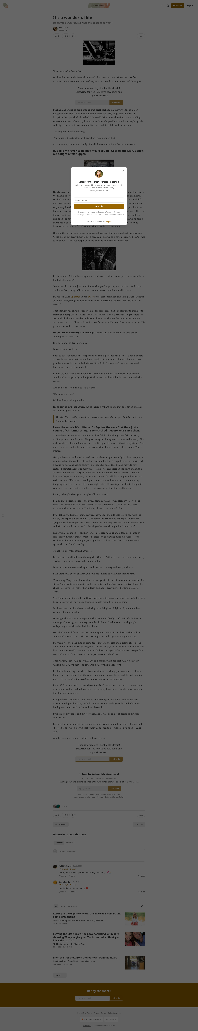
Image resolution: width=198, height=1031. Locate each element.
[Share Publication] (167, 5)
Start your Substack (91, 1019)
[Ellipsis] (144, 866)
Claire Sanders (65, 882)
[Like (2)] (57, 35)
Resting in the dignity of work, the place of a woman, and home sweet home (87, 915)
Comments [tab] (59, 842)
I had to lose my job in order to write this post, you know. (78, 920)
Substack (87, 1025)
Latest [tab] (62, 906)
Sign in (190, 5)
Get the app (111, 1019)
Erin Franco (63, 27)
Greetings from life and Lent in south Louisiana (74, 961)
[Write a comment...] (102, 855)
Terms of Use (111, 212)
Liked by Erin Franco (67, 869)
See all (60, 975)
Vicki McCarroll (65, 866)
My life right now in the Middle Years (69, 944)
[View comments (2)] (66, 35)
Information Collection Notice (98, 214)
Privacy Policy (118, 214)
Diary (90, 296)
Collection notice (114, 1013)
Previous (61, 824)
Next (139, 824)
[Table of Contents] (3, 515)
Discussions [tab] (72, 906)
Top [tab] (56, 906)
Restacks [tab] (69, 842)
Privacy (97, 1013)
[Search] (162, 5)
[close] (123, 171)
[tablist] (63, 842)
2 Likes (64, 806)
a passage (75, 297)
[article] (99, 920)
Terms (103, 1013)
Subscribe (177, 5)
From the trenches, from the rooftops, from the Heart (85, 957)
